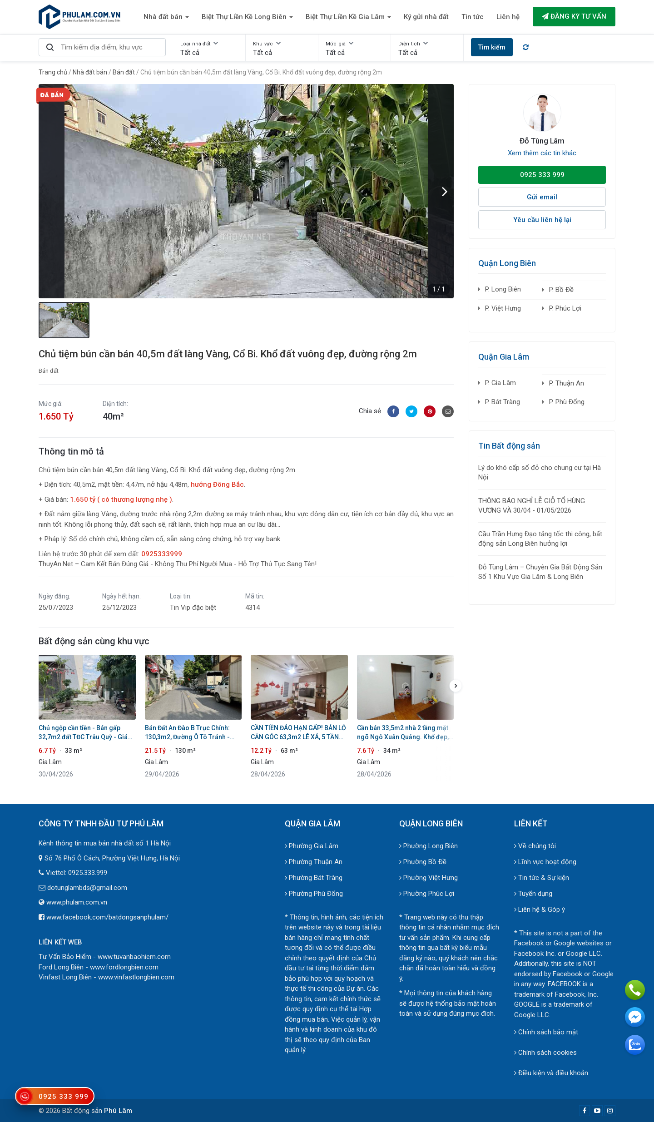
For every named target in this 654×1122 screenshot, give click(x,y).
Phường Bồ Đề (422, 862)
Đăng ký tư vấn (574, 16)
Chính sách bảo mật (546, 1032)
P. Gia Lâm (500, 383)
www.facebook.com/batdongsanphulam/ (107, 917)
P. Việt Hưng (503, 308)
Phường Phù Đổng (314, 894)
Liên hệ (508, 17)
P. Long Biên (503, 289)
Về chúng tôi (535, 846)
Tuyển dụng (533, 894)
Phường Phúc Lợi (426, 894)
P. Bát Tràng (502, 402)
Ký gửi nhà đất (426, 17)
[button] (445, 191)
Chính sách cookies (545, 1052)
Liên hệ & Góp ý (539, 909)
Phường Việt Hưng (428, 878)
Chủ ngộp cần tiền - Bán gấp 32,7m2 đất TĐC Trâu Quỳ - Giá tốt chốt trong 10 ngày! (83, 732)
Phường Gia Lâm (311, 846)
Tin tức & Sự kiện (541, 878)
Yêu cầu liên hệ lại (542, 220)
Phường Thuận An (313, 862)
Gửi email (542, 197)
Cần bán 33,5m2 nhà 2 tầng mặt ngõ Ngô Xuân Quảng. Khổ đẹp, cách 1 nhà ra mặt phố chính (403, 732)
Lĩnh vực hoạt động (545, 862)
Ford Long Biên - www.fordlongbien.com (99, 967)
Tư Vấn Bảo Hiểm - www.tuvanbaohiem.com (105, 957)
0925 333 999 (542, 175)
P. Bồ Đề (561, 290)
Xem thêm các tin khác (542, 153)
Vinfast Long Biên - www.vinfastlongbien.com (106, 977)
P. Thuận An (566, 383)
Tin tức (472, 17)
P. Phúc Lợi (565, 308)
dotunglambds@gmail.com (87, 888)
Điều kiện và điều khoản (551, 1073)
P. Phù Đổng (567, 402)
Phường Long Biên (428, 846)
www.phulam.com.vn (76, 902)
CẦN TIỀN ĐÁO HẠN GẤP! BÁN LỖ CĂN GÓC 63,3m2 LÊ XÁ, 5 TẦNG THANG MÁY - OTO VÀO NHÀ (298, 732)
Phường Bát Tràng (313, 878)
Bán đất (49, 370)
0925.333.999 (87, 873)
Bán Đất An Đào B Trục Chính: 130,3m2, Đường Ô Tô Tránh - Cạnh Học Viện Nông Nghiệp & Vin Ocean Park (189, 732)
